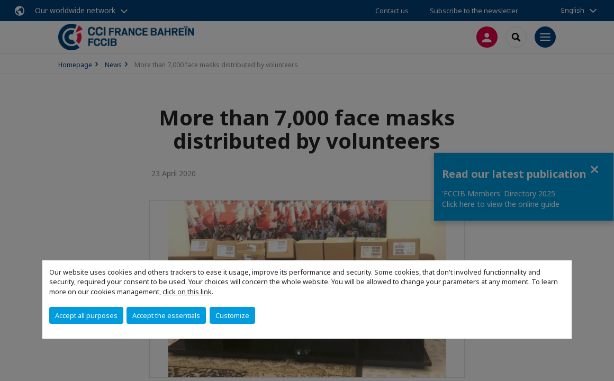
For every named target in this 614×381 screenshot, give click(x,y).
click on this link (187, 291)
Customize (232, 315)
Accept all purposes (86, 315)
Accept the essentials (166, 315)
